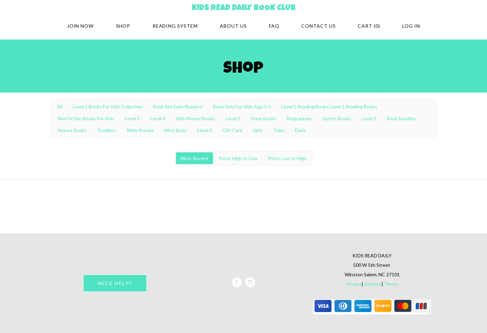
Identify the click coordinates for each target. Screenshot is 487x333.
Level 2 (132, 118)
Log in (411, 26)
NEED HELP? (115, 283)
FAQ (274, 26)
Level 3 (369, 118)
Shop (123, 26)
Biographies (299, 118)
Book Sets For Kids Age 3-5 (242, 106)
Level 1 (233, 118)
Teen (278, 130)
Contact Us (318, 26)
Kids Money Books (195, 118)
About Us (233, 26)
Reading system (175, 26)
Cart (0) (369, 26)
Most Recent (194, 158)
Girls (257, 130)
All (59, 106)
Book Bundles (401, 118)
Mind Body (175, 130)
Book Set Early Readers (177, 106)
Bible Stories (140, 130)
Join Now (80, 26)
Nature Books (72, 130)
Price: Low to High (287, 158)
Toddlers (106, 130)
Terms (391, 284)
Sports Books (337, 118)
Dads (300, 130)
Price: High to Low (238, 158)
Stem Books (263, 118)
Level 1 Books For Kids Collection (108, 106)
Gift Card (232, 130)
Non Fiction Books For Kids (86, 118)
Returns (372, 284)
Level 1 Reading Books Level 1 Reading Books (329, 106)
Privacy (354, 284)
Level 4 (157, 118)
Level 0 (204, 130)
